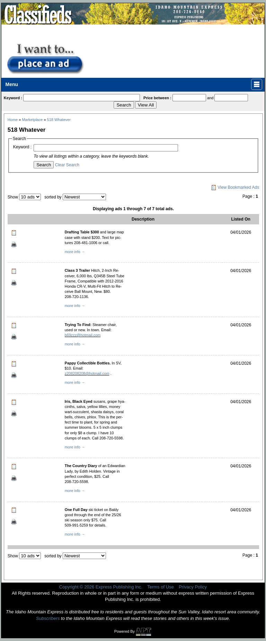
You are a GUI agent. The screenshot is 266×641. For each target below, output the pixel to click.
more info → (75, 252)
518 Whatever (59, 120)
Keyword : (22, 147)
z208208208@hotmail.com (87, 373)
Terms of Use (160, 586)
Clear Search (67, 164)
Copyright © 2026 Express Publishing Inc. (100, 586)
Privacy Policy (193, 586)
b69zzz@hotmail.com (82, 335)
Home (13, 120)
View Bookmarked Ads (235, 187)
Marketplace (32, 120)
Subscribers (48, 618)
